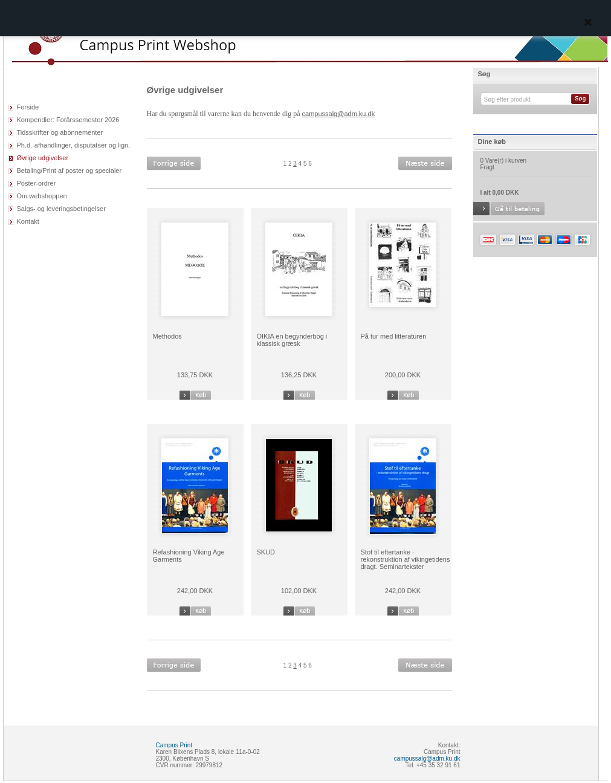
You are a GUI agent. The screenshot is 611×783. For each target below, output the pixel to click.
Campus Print (174, 745)
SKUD (266, 552)
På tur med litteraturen (394, 336)
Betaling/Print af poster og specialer (69, 170)
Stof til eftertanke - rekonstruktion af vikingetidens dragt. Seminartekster (405, 559)
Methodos (167, 336)
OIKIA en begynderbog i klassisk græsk (292, 340)
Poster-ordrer (36, 183)
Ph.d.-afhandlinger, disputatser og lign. (74, 145)
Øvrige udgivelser (43, 157)
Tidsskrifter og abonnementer (60, 132)
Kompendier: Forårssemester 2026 (68, 119)
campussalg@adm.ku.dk (338, 113)
